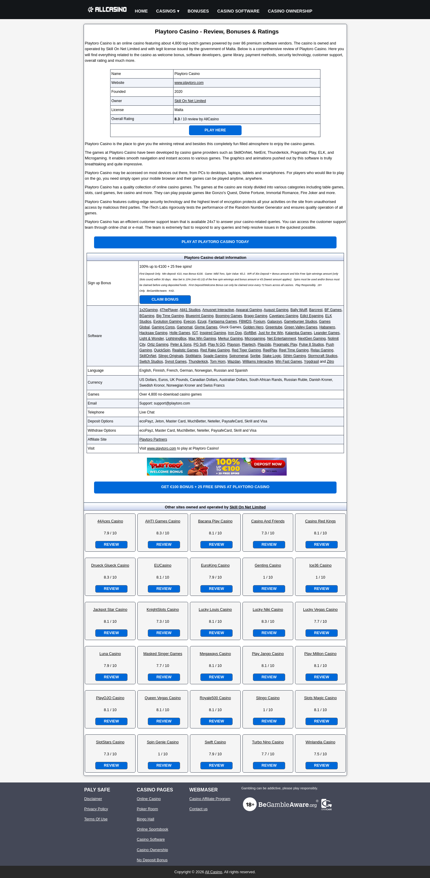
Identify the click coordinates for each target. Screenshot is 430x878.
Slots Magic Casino (320, 698)
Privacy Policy (96, 809)
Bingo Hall (145, 819)
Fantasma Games (222, 321)
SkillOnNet (147, 356)
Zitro (330, 361)
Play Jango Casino (268, 653)
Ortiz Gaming (157, 344)
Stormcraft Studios (322, 356)
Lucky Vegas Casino (320, 609)
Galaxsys (274, 321)
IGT (195, 333)
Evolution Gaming (167, 321)
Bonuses (198, 11)
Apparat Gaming (249, 310)
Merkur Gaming (230, 338)
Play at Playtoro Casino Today (215, 241)
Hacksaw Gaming (153, 333)
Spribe (255, 356)
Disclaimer (93, 798)
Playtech (249, 344)
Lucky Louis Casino (215, 609)
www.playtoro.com (188, 83)
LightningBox (176, 338)
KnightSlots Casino (163, 609)
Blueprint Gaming (200, 316)
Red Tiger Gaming (246, 350)
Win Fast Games (288, 361)
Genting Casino (268, 565)
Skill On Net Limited (190, 101)
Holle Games (179, 333)
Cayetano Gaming (283, 316)
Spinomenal (238, 356)
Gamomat (185, 327)
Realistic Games (185, 350)
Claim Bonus (165, 299)
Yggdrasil (311, 361)
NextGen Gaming (312, 338)
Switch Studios (151, 361)
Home (141, 11)
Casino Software (238, 11)
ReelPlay (270, 350)
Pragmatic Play (285, 344)
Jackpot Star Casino (110, 609)
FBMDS (245, 321)
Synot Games (176, 361)
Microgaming (255, 338)
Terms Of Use (96, 819)
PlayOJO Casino (110, 698)
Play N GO (216, 344)
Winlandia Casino (320, 742)
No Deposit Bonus (152, 860)
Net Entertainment (281, 338)
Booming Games (228, 316)
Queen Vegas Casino (163, 698)
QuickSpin (162, 350)
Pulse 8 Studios (311, 344)
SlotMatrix (193, 356)
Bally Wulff (298, 310)
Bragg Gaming (255, 316)
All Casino (213, 872)
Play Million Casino (320, 653)
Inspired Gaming (213, 333)
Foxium (259, 321)
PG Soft (200, 344)
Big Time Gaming (170, 316)
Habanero (327, 327)
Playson (233, 344)
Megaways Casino (215, 653)
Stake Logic (271, 356)
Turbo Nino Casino (268, 742)
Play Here (215, 130)
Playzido (264, 344)
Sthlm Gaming (294, 356)
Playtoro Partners (153, 439)
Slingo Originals (170, 356)
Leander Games (327, 333)
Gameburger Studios (300, 321)
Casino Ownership (290, 11)
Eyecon (190, 321)
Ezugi (201, 321)
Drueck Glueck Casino (110, 565)
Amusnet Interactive (218, 310)
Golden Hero (253, 327)
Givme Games (205, 327)
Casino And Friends (268, 521)
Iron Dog (235, 333)
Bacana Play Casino (215, 521)
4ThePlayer (169, 310)
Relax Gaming (322, 350)
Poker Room (147, 809)
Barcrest (315, 310)
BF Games (333, 310)
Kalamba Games (298, 333)
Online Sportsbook (152, 829)
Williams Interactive (257, 361)
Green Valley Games (300, 327)
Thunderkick (198, 361)
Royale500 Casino (215, 698)
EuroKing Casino (215, 565)
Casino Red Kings (320, 521)
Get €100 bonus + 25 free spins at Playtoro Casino (215, 487)
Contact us (198, 809)
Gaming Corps (163, 327)
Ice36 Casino (320, 565)
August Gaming (276, 310)
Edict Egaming (311, 316)
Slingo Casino (268, 698)
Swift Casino (215, 742)
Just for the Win (270, 333)
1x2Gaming (148, 310)
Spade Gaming (215, 356)
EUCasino (162, 565)
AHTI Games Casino (162, 521)
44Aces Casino (110, 521)
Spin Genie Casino (163, 742)
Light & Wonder (151, 338)
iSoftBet (250, 333)
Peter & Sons (180, 344)
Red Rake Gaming (215, 350)
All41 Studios (189, 310)
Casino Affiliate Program (209, 798)
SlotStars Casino (110, 742)
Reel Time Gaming (293, 350)
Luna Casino (110, 653)
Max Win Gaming (202, 338)
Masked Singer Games (162, 653)
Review (111, 544)
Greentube (273, 327)
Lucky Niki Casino (268, 609)
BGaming (146, 316)
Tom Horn (217, 361)
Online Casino (149, 798)
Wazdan (234, 361)
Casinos (166, 11)
